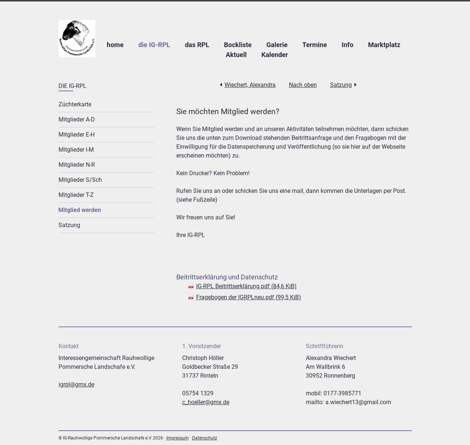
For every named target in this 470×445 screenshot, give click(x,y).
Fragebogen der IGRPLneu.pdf (248, 297)
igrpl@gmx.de (76, 384)
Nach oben (303, 84)
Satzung (341, 84)
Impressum (177, 438)
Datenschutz (204, 438)
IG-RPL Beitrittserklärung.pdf (246, 286)
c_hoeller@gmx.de (205, 402)
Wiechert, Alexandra (250, 84)
